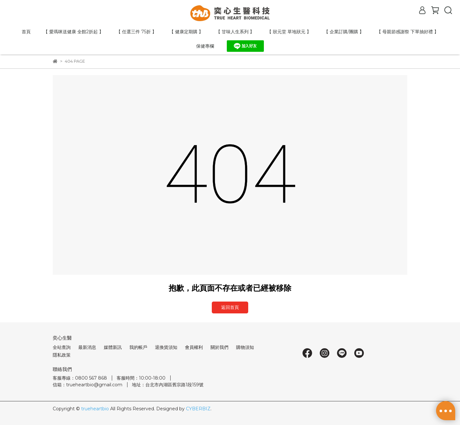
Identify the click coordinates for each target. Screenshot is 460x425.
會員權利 (194, 347)
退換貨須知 (166, 347)
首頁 (26, 32)
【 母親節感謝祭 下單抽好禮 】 (408, 32)
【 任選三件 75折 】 (136, 32)
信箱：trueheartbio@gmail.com (87, 385)
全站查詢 (62, 347)
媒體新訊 (113, 347)
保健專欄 (205, 46)
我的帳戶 (138, 347)
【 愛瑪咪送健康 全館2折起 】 (73, 32)
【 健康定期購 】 (186, 32)
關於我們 (219, 347)
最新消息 (87, 347)
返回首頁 (230, 307)
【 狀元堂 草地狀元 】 (289, 32)
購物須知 (245, 347)
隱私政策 (62, 355)
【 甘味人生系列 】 (235, 32)
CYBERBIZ (198, 409)
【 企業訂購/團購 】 (344, 32)
